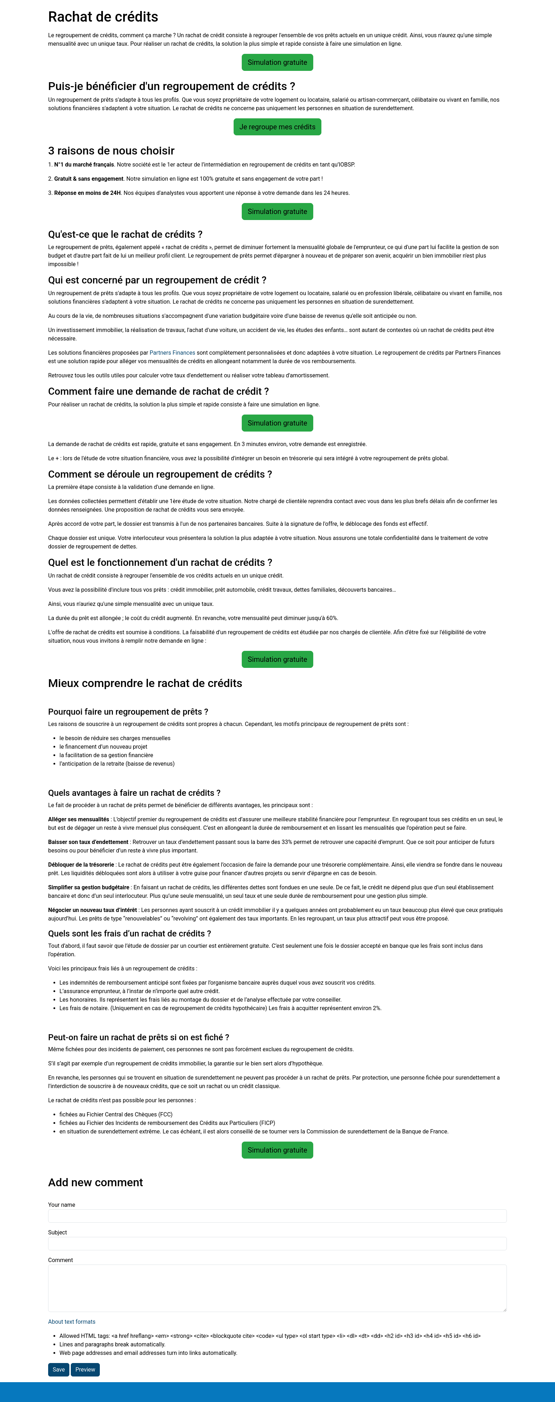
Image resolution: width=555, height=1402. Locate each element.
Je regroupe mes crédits (278, 127)
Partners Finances (172, 352)
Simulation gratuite (277, 62)
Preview (85, 1369)
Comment (60, 1260)
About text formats (72, 1321)
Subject (57, 1232)
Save (59, 1369)
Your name (61, 1204)
